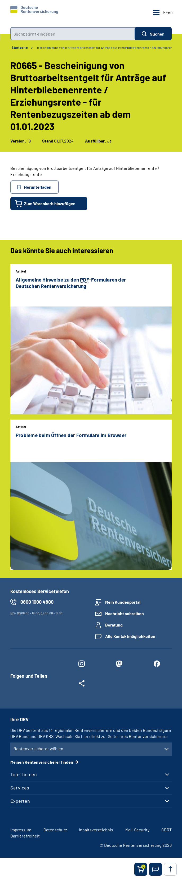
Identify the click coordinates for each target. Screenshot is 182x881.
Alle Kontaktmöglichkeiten (130, 636)
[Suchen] (153, 33)
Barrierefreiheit (25, 835)
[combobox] (72, 33)
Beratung (114, 624)
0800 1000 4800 (37, 602)
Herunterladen (37, 186)
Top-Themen (23, 774)
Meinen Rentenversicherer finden (41, 762)
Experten (20, 800)
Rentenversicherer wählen (38, 748)
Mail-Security (137, 829)
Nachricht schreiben (124, 613)
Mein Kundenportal (122, 601)
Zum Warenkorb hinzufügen (50, 203)
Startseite (20, 47)
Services (19, 787)
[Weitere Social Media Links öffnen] (81, 684)
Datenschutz (55, 829)
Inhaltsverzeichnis (96, 829)
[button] (155, 869)
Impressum (20, 829)
